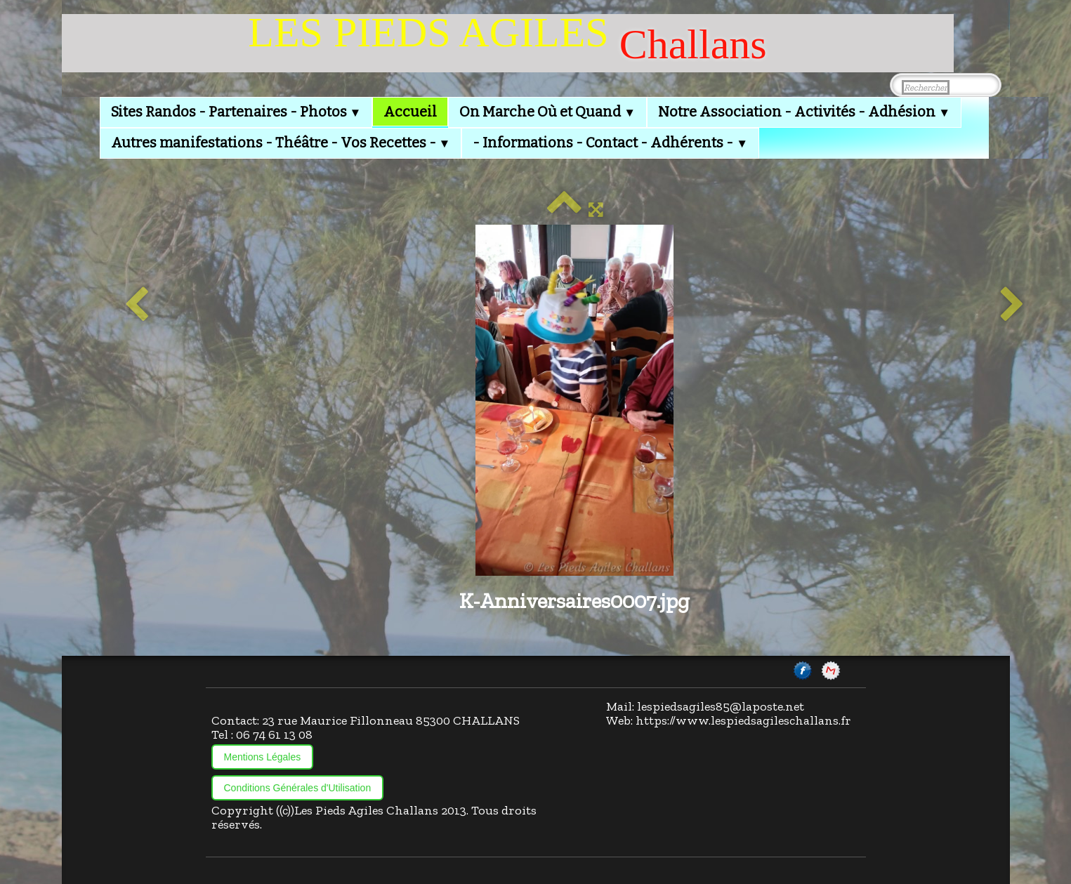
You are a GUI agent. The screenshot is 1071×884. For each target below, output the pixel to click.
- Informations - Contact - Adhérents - (610, 142)
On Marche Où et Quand (547, 111)
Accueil (410, 111)
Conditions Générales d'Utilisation (298, 787)
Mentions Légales (262, 757)
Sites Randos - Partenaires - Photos (236, 111)
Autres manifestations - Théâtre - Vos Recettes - (281, 142)
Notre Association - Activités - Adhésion (804, 111)
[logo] (508, 43)
